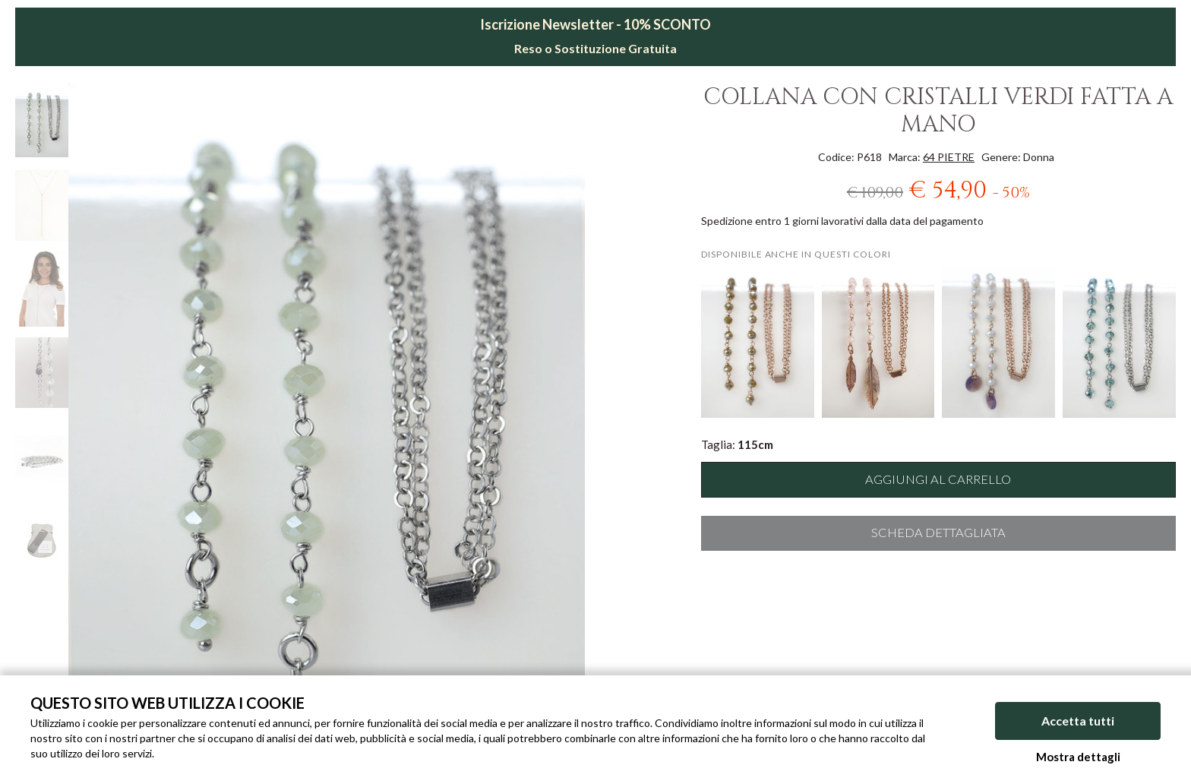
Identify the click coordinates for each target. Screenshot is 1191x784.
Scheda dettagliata (938, 532)
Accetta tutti (1077, 721)
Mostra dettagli (1078, 756)
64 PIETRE (949, 156)
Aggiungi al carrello (938, 479)
